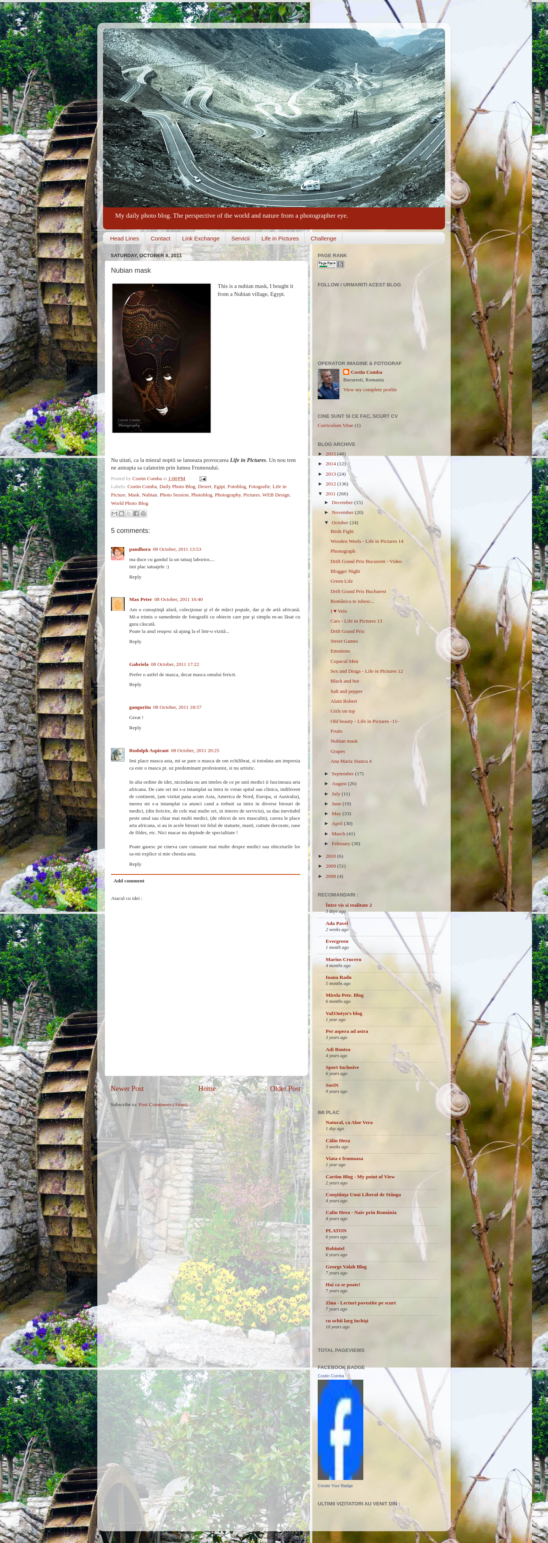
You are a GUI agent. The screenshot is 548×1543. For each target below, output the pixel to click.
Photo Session (174, 495)
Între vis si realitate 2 (349, 905)
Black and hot (345, 681)
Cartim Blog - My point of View (360, 1176)
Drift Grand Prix (347, 631)
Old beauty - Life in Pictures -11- (365, 721)
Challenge (323, 238)
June (337, 803)
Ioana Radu (339, 977)
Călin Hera (338, 1140)
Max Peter (140, 599)
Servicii (240, 238)
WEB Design (276, 495)
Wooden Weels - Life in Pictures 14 (367, 541)
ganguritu (140, 707)
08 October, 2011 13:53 (177, 549)
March (339, 833)
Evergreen (337, 941)
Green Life (342, 581)
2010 (331, 856)
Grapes (338, 751)
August (340, 783)
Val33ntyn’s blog (344, 1013)
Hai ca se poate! (343, 1284)
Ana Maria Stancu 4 (351, 761)
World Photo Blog (129, 503)
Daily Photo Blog (178, 486)
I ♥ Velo (339, 611)
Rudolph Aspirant (149, 750)
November (343, 512)
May (337, 813)
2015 (331, 454)
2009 (331, 866)
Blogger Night (345, 571)
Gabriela (139, 664)
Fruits (337, 731)
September (343, 773)
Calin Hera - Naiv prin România (361, 1212)
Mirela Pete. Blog (345, 995)
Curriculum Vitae (335, 425)
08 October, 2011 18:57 (177, 707)
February (342, 843)
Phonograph (343, 551)
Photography (228, 495)
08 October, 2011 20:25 (195, 750)
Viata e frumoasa (344, 1158)
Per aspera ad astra (347, 1031)
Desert (204, 486)
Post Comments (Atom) (163, 1104)
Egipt (219, 486)
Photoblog (201, 495)
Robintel (335, 1248)
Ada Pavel (337, 923)
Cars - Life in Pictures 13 (356, 621)
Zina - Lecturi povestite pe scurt (361, 1303)
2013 (331, 474)
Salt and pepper (347, 691)
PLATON (336, 1230)
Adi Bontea (338, 1049)
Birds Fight (342, 531)
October (341, 522)
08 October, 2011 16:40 (178, 599)
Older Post (285, 1088)
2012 (331, 484)
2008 (331, 876)
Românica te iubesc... (353, 601)
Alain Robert (344, 701)
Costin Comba (147, 478)
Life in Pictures (280, 238)
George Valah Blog (346, 1266)
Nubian (149, 495)
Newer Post (127, 1088)
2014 (331, 463)
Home (207, 1088)
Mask (133, 495)
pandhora (139, 549)
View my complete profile (370, 389)
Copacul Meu (344, 661)
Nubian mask (344, 741)
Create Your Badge (335, 1485)
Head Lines (124, 238)
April (338, 823)
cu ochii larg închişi (347, 1320)
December (343, 502)
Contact (161, 238)
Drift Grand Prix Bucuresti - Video (366, 561)
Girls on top (343, 711)
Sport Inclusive (342, 1067)
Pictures (251, 495)
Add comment (129, 881)
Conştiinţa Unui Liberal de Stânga (363, 1194)
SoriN (332, 1085)
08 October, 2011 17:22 (175, 664)
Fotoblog (237, 486)
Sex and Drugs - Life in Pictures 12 (367, 671)
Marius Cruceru (343, 959)
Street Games (344, 641)
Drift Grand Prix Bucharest (358, 591)
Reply (135, 577)
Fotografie (259, 486)
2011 (331, 493)
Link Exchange (200, 238)
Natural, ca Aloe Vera (349, 1122)
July (337, 794)
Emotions (340, 651)
